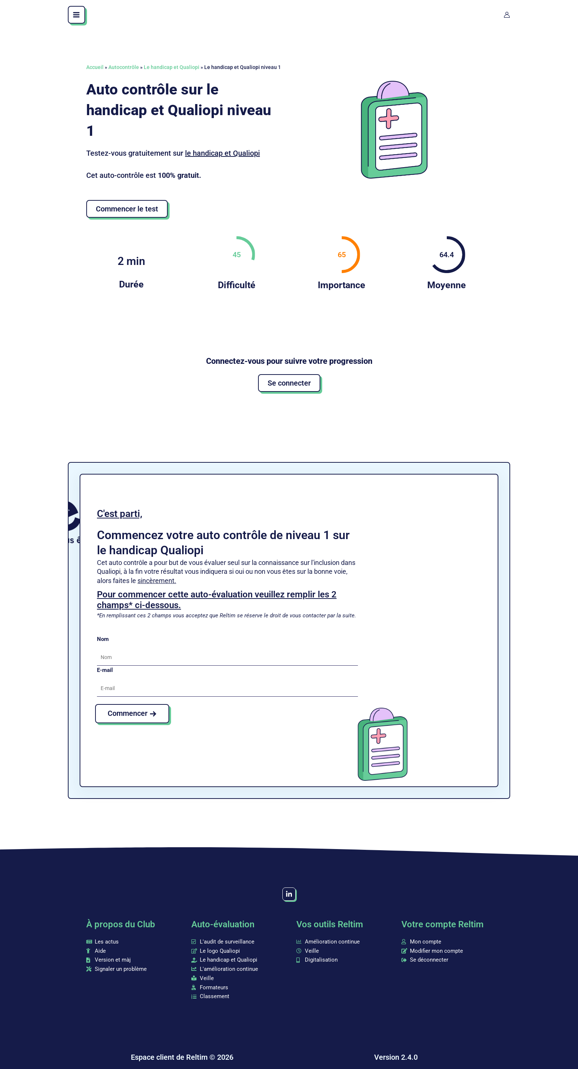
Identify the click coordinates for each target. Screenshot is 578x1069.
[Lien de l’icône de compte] (507, 14)
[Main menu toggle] (76, 14)
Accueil (95, 67)
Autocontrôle (123, 67)
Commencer (127, 713)
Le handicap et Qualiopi (171, 67)
